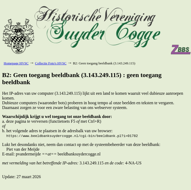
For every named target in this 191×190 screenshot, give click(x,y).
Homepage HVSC (16, 63)
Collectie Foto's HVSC (50, 63)
